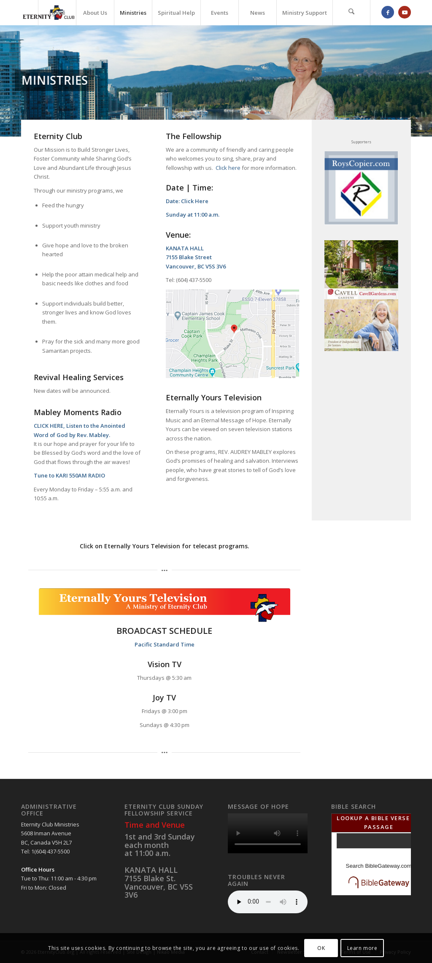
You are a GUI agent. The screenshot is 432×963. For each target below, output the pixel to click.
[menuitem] (57, 12)
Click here (228, 168)
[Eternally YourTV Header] (164, 605)
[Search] (351, 12)
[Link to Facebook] (387, 12)
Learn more (362, 948)
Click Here (194, 201)
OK (321, 948)
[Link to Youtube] (404, 12)
